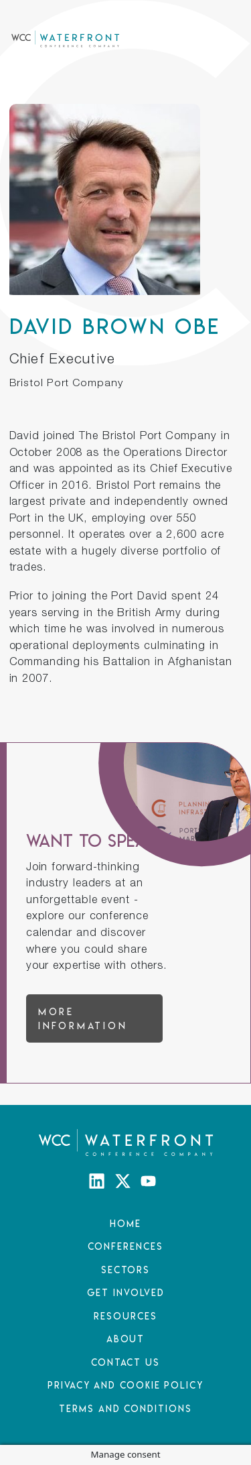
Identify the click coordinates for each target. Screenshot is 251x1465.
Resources (125, 1316)
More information (83, 1018)
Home (125, 1223)
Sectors (125, 1269)
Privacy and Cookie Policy (125, 1385)
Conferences (125, 1246)
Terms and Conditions (125, 1408)
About (125, 1338)
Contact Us (125, 1362)
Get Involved (126, 1292)
